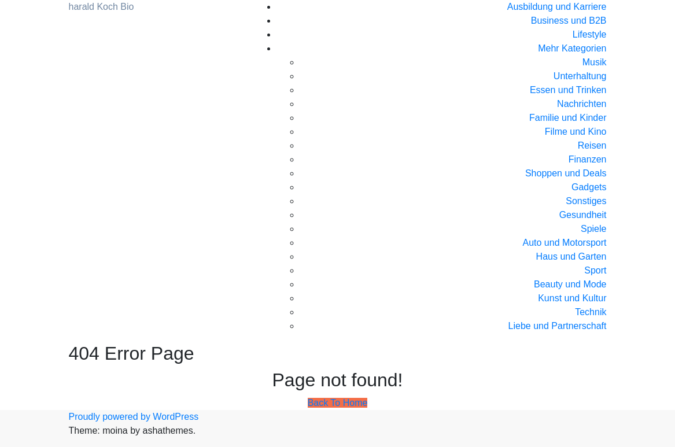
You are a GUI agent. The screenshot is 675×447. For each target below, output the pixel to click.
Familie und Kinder (567, 118)
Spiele (593, 229)
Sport (595, 270)
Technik (590, 312)
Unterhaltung (580, 76)
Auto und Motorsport (565, 242)
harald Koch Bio (101, 7)
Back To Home (338, 403)
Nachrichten (581, 104)
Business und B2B (569, 20)
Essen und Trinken (568, 90)
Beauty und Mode (570, 284)
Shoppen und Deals (566, 173)
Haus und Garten (571, 256)
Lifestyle (590, 34)
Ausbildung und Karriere (557, 7)
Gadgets (588, 187)
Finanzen (588, 159)
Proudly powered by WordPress (134, 417)
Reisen (592, 145)
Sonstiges (586, 201)
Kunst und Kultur (572, 298)
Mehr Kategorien (572, 48)
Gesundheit (583, 215)
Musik (594, 62)
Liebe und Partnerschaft (557, 326)
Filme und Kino (576, 131)
